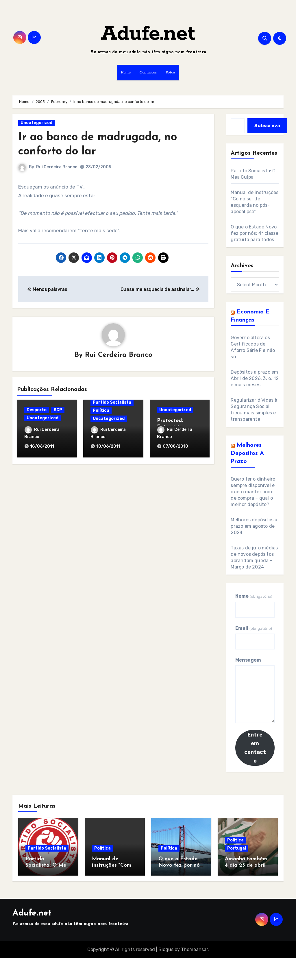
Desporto (37, 409)
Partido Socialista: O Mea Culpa (47, 865)
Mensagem (248, 660)
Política (101, 410)
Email (253, 628)
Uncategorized (36, 122)
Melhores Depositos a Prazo (247, 453)
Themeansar (194, 949)
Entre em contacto (255, 748)
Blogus (165, 949)
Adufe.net (148, 34)
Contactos (148, 72)
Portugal (236, 848)
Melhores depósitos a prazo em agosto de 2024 (254, 526)
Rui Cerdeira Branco (56, 167)
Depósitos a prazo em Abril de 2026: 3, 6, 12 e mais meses (255, 378)
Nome (253, 596)
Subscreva (267, 125)
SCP (57, 409)
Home (126, 72)
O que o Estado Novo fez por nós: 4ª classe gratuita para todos (254, 233)
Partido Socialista (112, 402)
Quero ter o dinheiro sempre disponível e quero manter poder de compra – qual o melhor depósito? (253, 491)
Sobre (170, 72)
